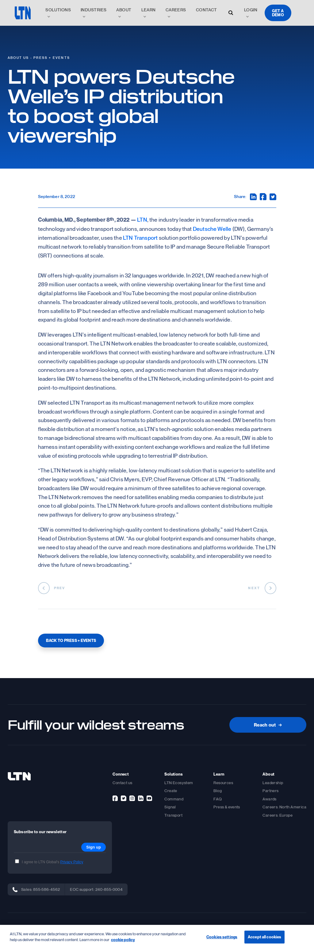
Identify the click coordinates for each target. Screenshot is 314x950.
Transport (173, 815)
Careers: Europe (277, 815)
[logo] (23, 13)
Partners (270, 790)
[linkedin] (141, 798)
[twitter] (123, 798)
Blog (217, 790)
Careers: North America (284, 806)
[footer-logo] (19, 776)
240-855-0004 (109, 889)
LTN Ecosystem (178, 782)
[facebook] (115, 798)
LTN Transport (140, 237)
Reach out (268, 724)
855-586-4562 (46, 889)
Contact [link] (206, 9)
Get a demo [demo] (278, 12)
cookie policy (123, 939)
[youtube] (149, 798)
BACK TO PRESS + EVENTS (71, 640)
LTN (142, 219)
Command (173, 798)
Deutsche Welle (212, 228)
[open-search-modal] (230, 12)
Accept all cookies (264, 936)
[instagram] (132, 798)
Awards (269, 798)
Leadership (272, 782)
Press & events (226, 806)
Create (170, 790)
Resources (223, 782)
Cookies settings (221, 936)
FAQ (217, 798)
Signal (170, 806)
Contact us (122, 782)
